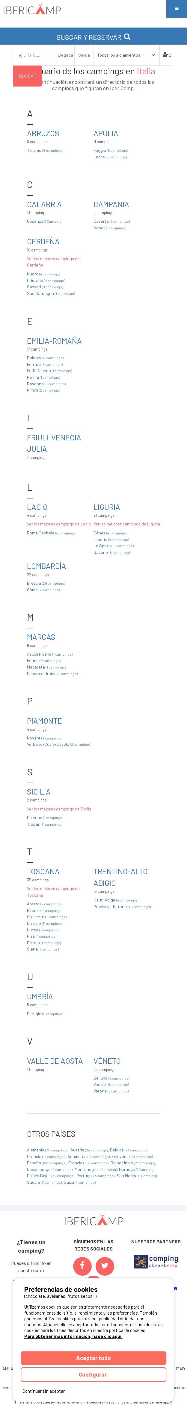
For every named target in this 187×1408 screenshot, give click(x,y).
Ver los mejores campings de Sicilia (59, 808)
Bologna (45, 357)
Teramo (45, 150)
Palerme (45, 817)
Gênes (110, 532)
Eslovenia (133, 1156)
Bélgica (129, 1149)
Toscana (43, 871)
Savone (112, 552)
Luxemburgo (50, 1169)
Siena (43, 948)
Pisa (41, 936)
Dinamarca (89, 1156)
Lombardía (46, 565)
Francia (88, 1162)
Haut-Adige (115, 899)
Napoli (110, 227)
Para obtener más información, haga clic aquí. (73, 1336)
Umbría (40, 996)
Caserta (112, 221)
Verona (111, 1090)
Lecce (110, 156)
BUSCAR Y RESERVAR (93, 37)
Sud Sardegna (51, 293)
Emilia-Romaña (54, 340)
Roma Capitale (51, 532)
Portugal (95, 1175)
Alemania (48, 1149)
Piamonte (44, 720)
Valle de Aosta (55, 1060)
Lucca (43, 929)
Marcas (41, 636)
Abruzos (43, 133)
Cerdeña (43, 241)
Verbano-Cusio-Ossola (59, 744)
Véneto (107, 1060)
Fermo (44, 660)
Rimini (43, 389)
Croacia (46, 1156)
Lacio (37, 506)
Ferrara (45, 364)
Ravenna (46, 383)
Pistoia (44, 942)
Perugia (45, 1013)
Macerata (46, 666)
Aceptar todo (93, 1357)
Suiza (80, 1182)
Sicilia (39, 791)
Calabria (44, 204)
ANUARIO (10, 1368)
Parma (43, 377)
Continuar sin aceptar (43, 1391)
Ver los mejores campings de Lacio (59, 523)
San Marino (137, 1175)
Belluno (111, 1077)
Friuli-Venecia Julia (54, 443)
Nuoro (43, 273)
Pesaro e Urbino (52, 673)
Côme (43, 589)
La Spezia (114, 545)
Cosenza (44, 221)
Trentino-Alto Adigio (121, 876)
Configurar (93, 1374)
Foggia (111, 150)
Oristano (46, 280)
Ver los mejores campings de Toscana (53, 892)
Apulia (106, 133)
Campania (111, 204)
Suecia (45, 1182)
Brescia (46, 583)
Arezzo (44, 903)
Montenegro (96, 1169)
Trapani (44, 824)
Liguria (107, 506)
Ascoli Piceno (50, 654)
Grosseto (47, 916)
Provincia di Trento (122, 906)
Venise (111, 1084)
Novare (44, 737)
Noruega (137, 1169)
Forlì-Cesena (49, 370)
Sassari (45, 286)
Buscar (27, 76)
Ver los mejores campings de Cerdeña (53, 262)
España (47, 1162)
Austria (89, 1149)
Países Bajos (51, 1175)
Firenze (44, 910)
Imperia (111, 539)
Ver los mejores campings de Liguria (127, 523)
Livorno (45, 923)
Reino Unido (133, 1162)
